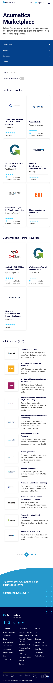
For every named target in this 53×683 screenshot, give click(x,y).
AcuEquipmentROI (28, 452)
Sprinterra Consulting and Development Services (14, 121)
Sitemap (27, 675)
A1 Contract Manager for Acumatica (31, 364)
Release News (8, 652)
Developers (39, 652)
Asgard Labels (35, 122)
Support (21, 664)
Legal (20, 675)
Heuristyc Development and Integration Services (37, 165)
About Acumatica (9, 632)
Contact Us (7, 659)
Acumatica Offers (25, 657)
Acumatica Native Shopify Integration (31, 516)
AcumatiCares (8, 642)
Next (33, 555)
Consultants (39, 649)
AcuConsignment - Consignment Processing (34, 417)
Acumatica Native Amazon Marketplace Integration (31, 498)
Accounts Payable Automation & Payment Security (33, 398)
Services (38, 639)
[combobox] (26, 44)
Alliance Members (41, 646)
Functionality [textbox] (7, 44)
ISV (36, 632)
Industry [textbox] (5, 50)
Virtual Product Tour (14, 592)
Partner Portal (39, 656)
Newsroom (7, 649)
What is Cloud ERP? (25, 632)
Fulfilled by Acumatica (13, 78)
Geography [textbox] (6, 56)
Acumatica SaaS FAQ (26, 645)
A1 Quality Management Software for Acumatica (34, 380)
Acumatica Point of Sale (30, 531)
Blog (4, 656)
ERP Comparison (25, 654)
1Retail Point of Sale (29, 349)
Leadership (7, 636)
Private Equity (39, 642)
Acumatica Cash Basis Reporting (34, 483)
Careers (5, 639)
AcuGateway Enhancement (31, 468)
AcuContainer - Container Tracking (31, 435)
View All (6, 62)
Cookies (5, 675)
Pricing (21, 660)
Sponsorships (7, 646)
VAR (36, 636)
